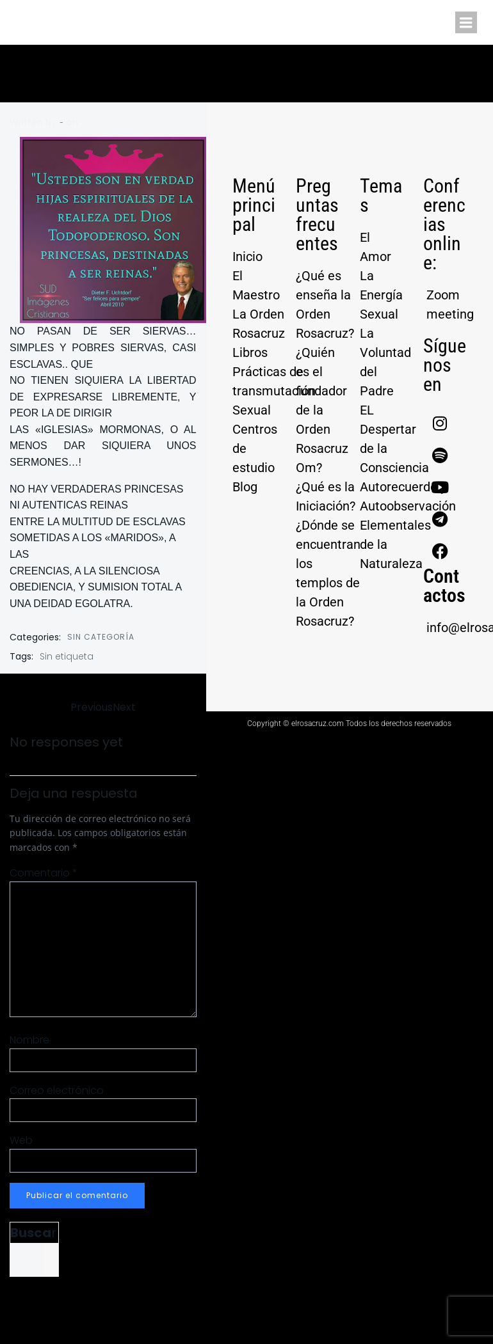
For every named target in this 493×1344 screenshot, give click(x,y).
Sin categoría (100, 636)
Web (21, 1140)
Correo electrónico (57, 1090)
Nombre (29, 1039)
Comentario (43, 873)
